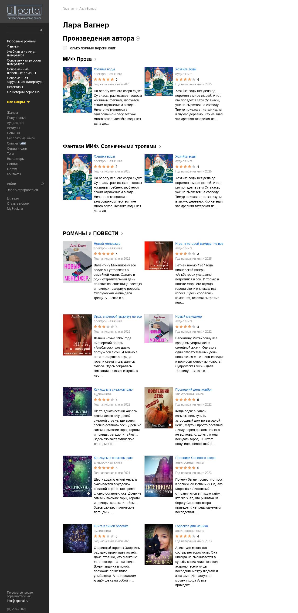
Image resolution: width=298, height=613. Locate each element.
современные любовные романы (21, 71)
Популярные (16, 118)
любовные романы (21, 41)
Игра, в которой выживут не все (199, 243)
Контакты (14, 174)
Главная (68, 8)
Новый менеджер (107, 243)
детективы (15, 87)
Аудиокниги (15, 123)
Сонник (12, 164)
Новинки (13, 133)
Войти (11, 184)
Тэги (10, 153)
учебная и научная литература (21, 53)
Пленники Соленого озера (195, 458)
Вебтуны (13, 128)
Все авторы (15, 159)
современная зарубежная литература (25, 80)
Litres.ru (13, 198)
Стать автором (18, 203)
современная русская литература (24, 62)
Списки (12, 143)
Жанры (12, 112)
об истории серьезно (23, 92)
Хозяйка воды (104, 69)
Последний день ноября (194, 389)
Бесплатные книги (21, 138)
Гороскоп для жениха (191, 526)
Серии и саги (17, 148)
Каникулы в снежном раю (113, 389)
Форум (12, 169)
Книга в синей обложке (111, 526)
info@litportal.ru (17, 601)
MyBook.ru (15, 208)
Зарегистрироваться (22, 190)
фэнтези (13, 46)
